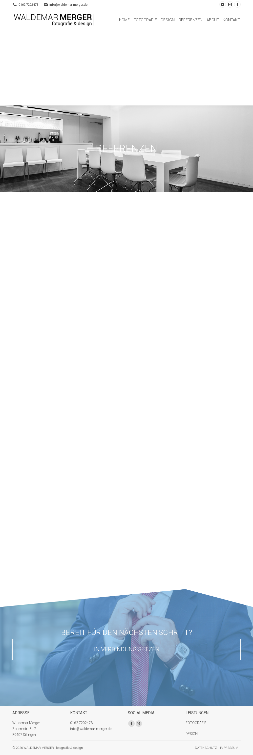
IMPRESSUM (229, 748)
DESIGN (192, 734)
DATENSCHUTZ (206, 748)
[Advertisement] (126, 68)
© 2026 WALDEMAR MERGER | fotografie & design (47, 748)
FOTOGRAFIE (196, 723)
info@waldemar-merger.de (68, 4)
